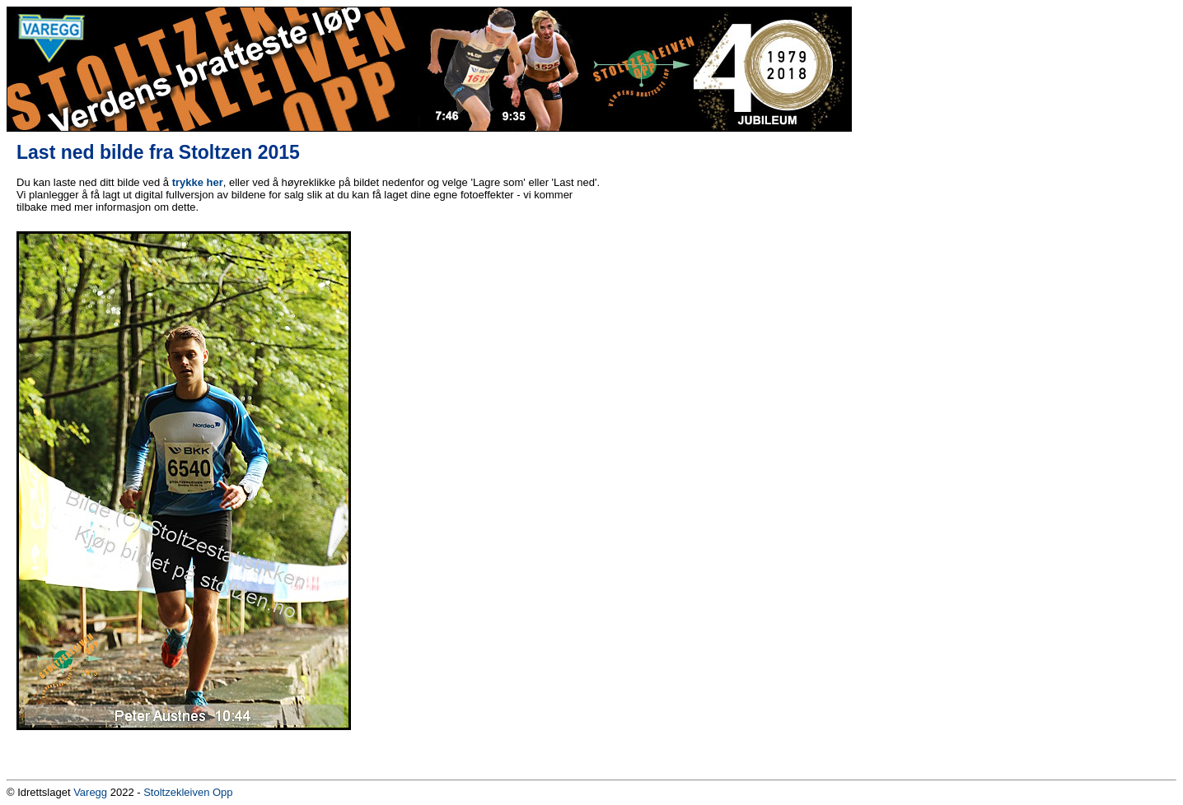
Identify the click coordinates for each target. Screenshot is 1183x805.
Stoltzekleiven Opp (187, 792)
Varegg (90, 792)
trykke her (197, 182)
